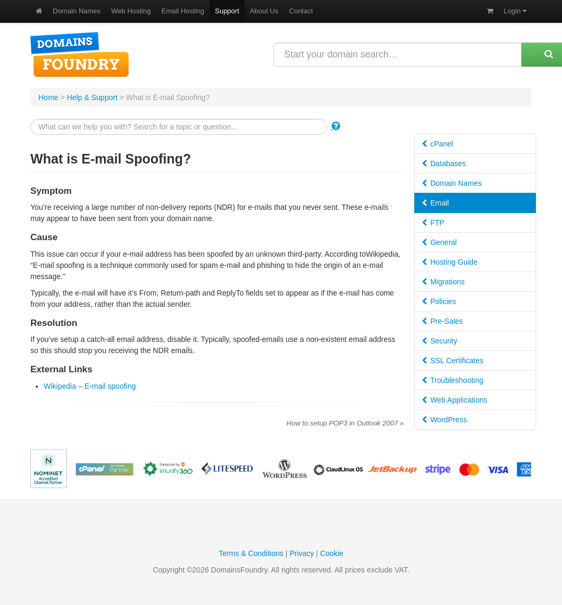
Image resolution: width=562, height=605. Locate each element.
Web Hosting (131, 11)
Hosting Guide (450, 262)
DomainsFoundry (79, 54)
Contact (301, 11)
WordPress (444, 419)
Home (48, 97)
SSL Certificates (453, 360)
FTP (433, 222)
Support (227, 11)
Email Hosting (183, 11)
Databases (444, 163)
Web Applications (454, 400)
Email (435, 203)
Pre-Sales (442, 321)
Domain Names (77, 11)
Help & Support (92, 97)
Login (515, 11)
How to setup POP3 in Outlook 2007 (345, 423)
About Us (264, 11)
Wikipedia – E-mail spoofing (90, 386)
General (439, 242)
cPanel (437, 144)
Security (439, 341)
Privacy (302, 553)
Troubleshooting (453, 380)
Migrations (443, 281)
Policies (439, 301)
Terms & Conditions (251, 553)
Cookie (331, 553)
